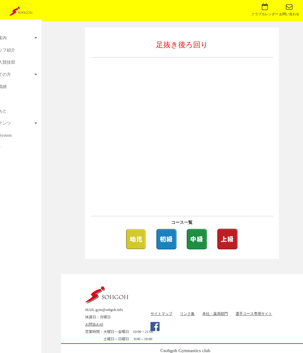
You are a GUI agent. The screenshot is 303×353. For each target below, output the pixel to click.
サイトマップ (161, 314)
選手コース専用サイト (254, 314)
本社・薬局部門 (215, 314)
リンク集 (187, 314)
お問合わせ (94, 324)
